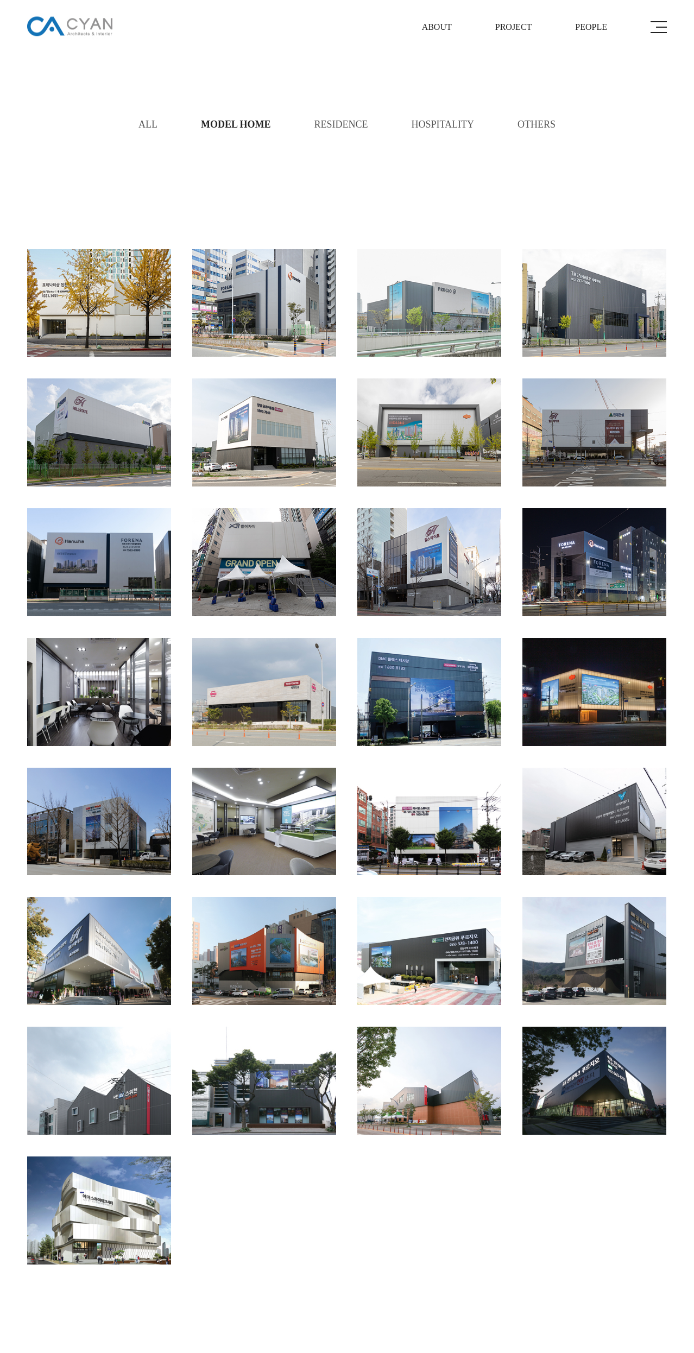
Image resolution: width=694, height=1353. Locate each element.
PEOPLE (591, 26)
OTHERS (537, 124)
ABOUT (437, 26)
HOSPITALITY (442, 124)
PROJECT (513, 26)
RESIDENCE (341, 124)
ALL (147, 124)
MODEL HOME (236, 124)
